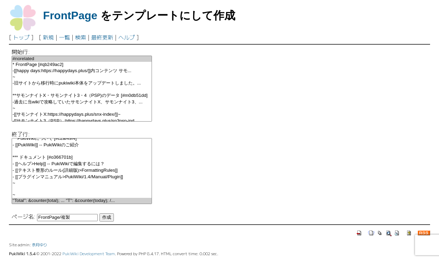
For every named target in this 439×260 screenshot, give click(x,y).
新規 (48, 37)
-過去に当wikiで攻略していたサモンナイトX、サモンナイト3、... (82, 102)
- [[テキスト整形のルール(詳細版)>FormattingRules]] (82, 170)
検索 (80, 37)
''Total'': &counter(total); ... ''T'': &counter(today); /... (82, 201)
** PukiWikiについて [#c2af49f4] (82, 138)
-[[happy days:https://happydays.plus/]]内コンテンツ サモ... (82, 71)
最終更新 (102, 37)
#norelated (82, 59)
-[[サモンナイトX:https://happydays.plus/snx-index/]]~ (82, 114)
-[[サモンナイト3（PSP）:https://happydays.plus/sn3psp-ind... (82, 121)
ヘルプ (126, 37)
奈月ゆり (39, 244)
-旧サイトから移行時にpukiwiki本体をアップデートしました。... (82, 83)
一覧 (64, 37)
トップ (21, 37)
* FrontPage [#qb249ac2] (82, 65)
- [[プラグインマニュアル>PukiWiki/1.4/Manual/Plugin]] (82, 177)
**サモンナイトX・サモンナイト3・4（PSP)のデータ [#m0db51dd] (82, 95)
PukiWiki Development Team (88, 253)
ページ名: (23, 216)
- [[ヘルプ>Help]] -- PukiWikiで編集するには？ (82, 164)
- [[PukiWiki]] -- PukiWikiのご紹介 (82, 145)
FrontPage (70, 15)
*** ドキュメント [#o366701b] (82, 157)
